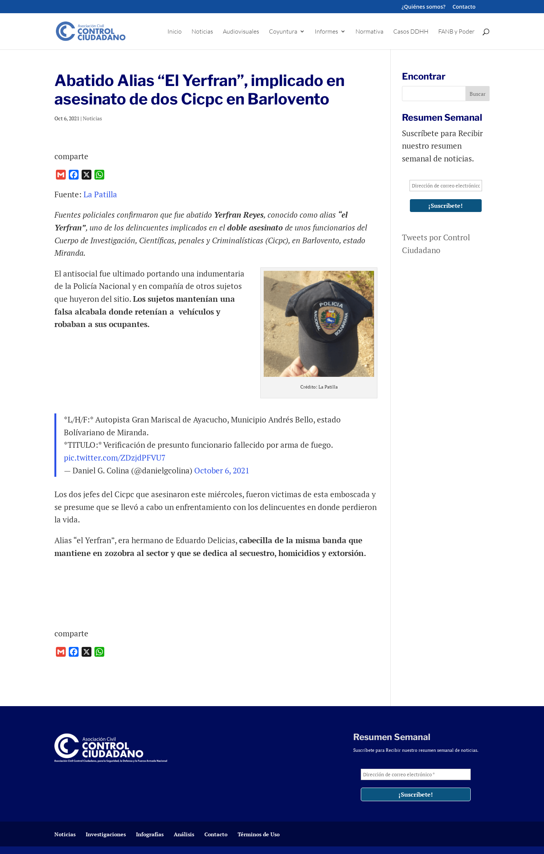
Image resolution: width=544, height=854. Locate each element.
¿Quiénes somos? (423, 7)
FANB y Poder (456, 32)
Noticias (202, 32)
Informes (326, 32)
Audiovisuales (241, 32)
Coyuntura (283, 32)
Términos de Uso (259, 834)
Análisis (184, 834)
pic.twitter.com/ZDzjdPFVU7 (114, 457)
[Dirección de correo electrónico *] (446, 185)
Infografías (150, 834)
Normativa (369, 32)
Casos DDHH (410, 32)
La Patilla (100, 194)
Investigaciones (106, 834)
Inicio (174, 32)
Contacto (464, 7)
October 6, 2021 (221, 470)
